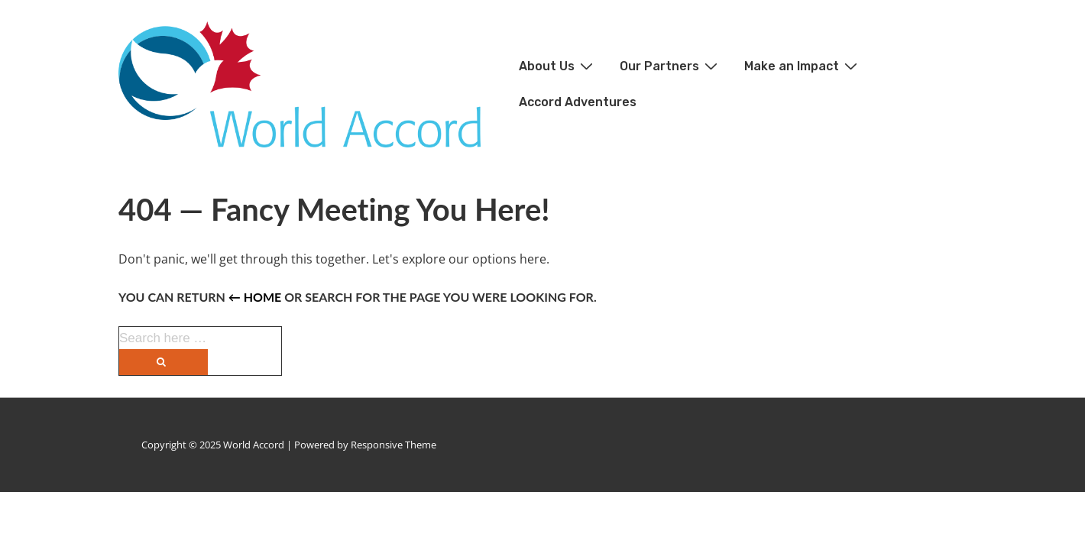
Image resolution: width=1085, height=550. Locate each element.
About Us (558, 65)
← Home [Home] (254, 297)
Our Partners (670, 65)
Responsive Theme (393, 444)
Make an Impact (802, 65)
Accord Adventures (577, 102)
